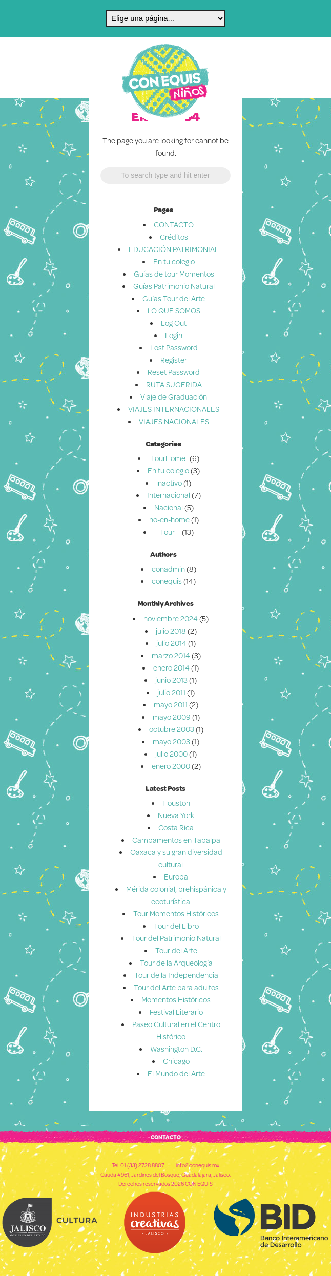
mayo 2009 (172, 717)
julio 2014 (171, 643)
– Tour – (167, 532)
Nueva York (176, 815)
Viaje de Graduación (173, 396)
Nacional (168, 507)
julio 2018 (171, 630)
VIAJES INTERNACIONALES (173, 409)
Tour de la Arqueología (176, 962)
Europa (176, 876)
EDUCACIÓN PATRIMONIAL (174, 249)
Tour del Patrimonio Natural (176, 938)
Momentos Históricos (176, 999)
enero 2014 (171, 667)
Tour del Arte (176, 950)
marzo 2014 (171, 655)
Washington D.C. (176, 1048)
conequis (167, 581)
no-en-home (169, 519)
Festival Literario (176, 1012)
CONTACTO (174, 224)
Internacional (168, 495)
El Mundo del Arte (176, 1073)
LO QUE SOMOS (174, 310)
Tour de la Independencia (176, 975)
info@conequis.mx (197, 1165)
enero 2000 (171, 766)
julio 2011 (171, 692)
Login (173, 335)
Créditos (174, 237)
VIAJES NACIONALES (174, 421)
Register (173, 359)
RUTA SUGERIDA (174, 384)
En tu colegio (174, 261)
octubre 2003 (171, 729)
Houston (176, 803)
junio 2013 (171, 680)
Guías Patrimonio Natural (174, 286)
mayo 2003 (171, 741)
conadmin (168, 568)
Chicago (176, 1061)
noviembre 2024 (170, 618)
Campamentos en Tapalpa (176, 839)
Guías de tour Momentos (174, 273)
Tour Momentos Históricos (176, 913)
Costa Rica (176, 827)
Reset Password (174, 372)
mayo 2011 (171, 704)
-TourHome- (168, 458)
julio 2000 (171, 753)
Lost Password (174, 347)
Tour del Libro (176, 926)
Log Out (174, 323)
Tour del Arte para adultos (176, 987)
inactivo (169, 482)
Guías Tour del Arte (173, 298)
